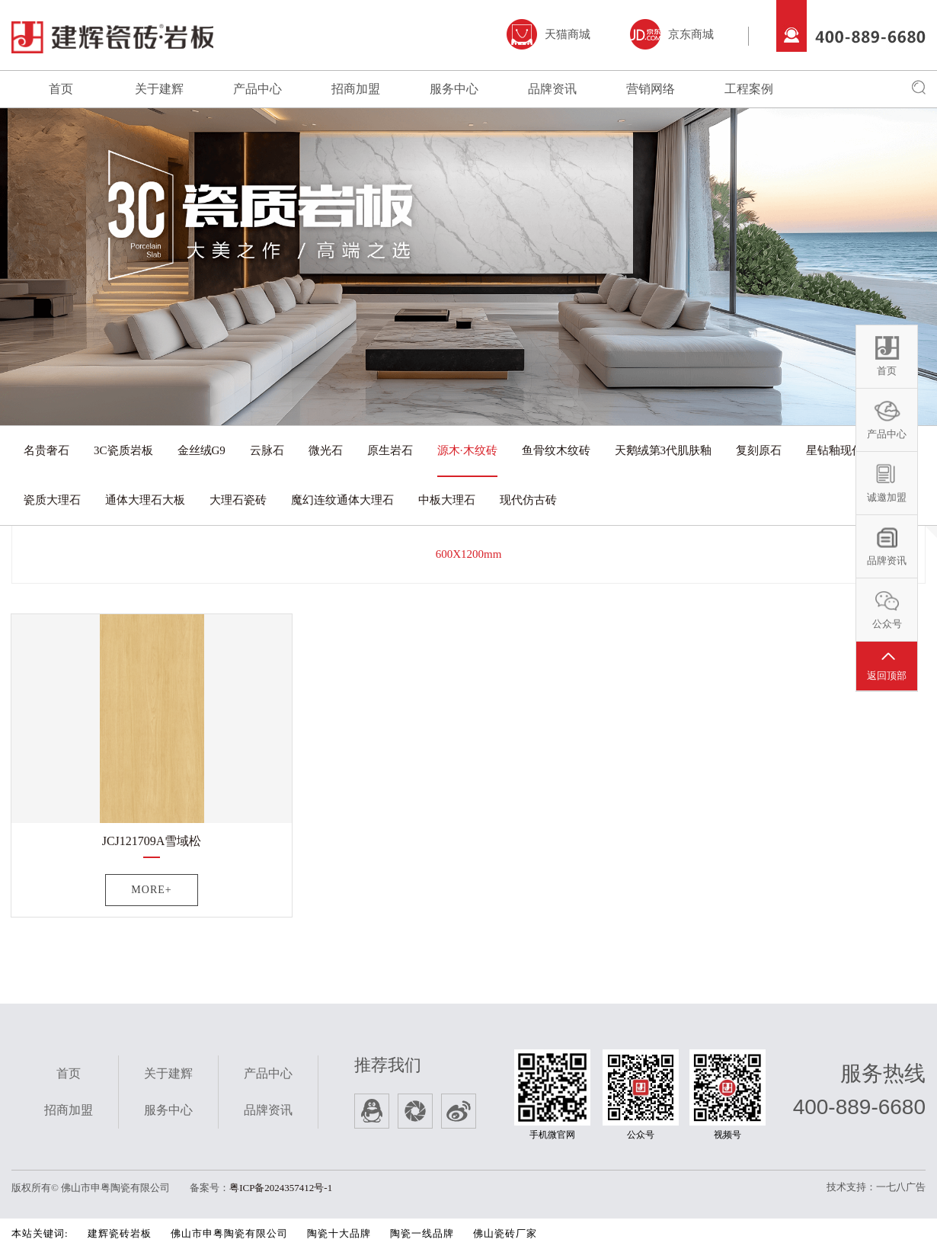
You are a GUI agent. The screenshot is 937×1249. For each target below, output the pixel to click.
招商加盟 (355, 88)
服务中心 (454, 88)
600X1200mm (469, 554)
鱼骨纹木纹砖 (556, 450)
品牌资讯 (552, 88)
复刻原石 (759, 450)
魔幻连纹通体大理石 (342, 500)
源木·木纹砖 (467, 450)
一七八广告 (901, 1187)
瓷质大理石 (52, 500)
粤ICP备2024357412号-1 (280, 1187)
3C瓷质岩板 (123, 450)
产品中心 (257, 88)
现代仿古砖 (528, 500)
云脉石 (267, 450)
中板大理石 (446, 500)
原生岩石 (390, 450)
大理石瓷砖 (238, 500)
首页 (61, 88)
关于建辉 (159, 88)
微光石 (326, 450)
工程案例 (748, 88)
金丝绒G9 (201, 450)
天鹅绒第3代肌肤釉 (663, 450)
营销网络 (650, 88)
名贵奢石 (46, 450)
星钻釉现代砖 (840, 450)
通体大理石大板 (145, 500)
